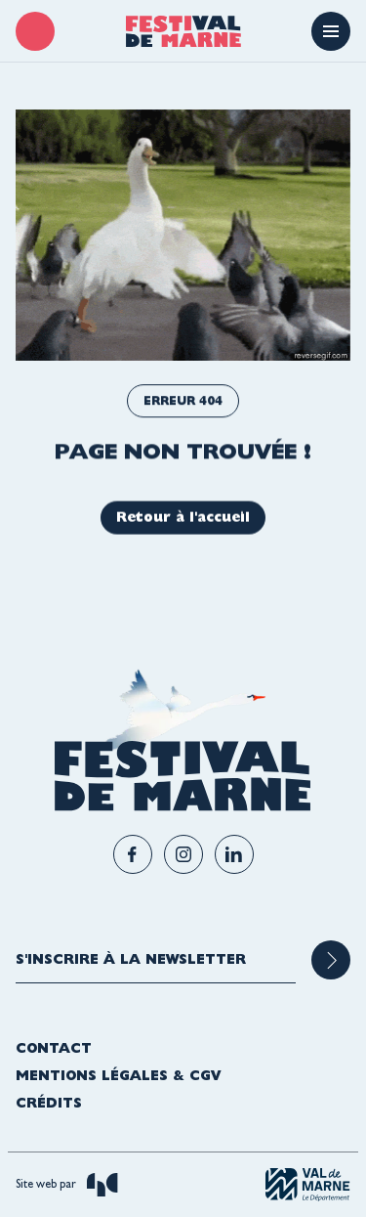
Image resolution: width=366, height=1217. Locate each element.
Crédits (49, 1102)
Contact (54, 1048)
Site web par (67, 1184)
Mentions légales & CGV (118, 1075)
